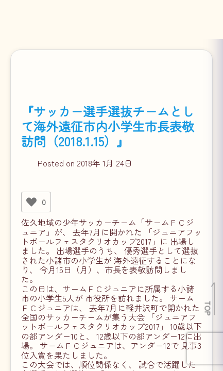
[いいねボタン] (31, 202)
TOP (208, 308)
